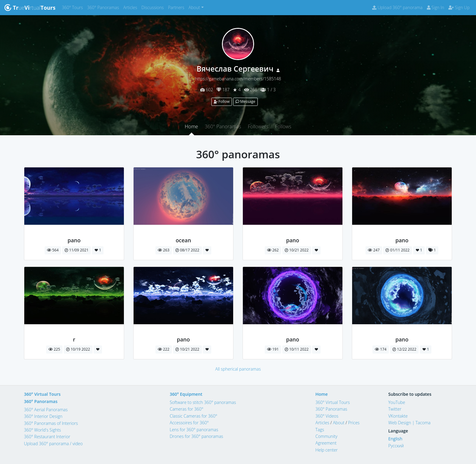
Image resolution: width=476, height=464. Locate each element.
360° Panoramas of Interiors (51, 423)
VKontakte (398, 416)
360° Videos (326, 416)
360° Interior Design (43, 416)
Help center (326, 450)
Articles (131, 7)
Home (191, 126)
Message (245, 101)
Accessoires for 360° (189, 422)
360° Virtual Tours (42, 394)
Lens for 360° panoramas (194, 429)
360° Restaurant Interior (47, 436)
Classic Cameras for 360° (193, 416)
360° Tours (73, 7)
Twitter (394, 409)
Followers (258, 126)
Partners (177, 7)
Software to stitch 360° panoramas (203, 402)
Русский (396, 446)
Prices (354, 422)
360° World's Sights (42, 430)
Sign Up (459, 7)
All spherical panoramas (238, 369)
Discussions (153, 7)
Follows (283, 126)
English (395, 439)
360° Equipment (186, 394)
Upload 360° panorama (397, 7)
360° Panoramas (104, 7)
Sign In (435, 7)
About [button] (194, 7)
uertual (30, 7)
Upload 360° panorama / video (53, 443)
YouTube (396, 402)
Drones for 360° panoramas (196, 436)
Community (326, 436)
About (339, 422)
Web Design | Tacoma (409, 422)
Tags (319, 429)
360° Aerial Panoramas (46, 409)
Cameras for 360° (186, 409)
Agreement (326, 443)
